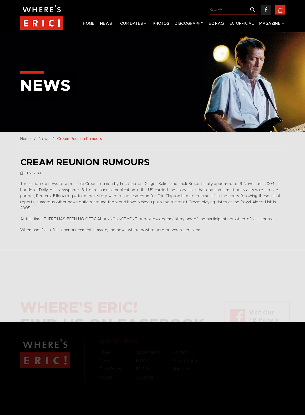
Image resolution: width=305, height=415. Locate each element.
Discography (189, 23)
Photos (161, 23)
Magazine (269, 23)
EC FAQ (216, 23)
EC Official (241, 23)
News (106, 23)
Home (88, 23)
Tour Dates (130, 23)
